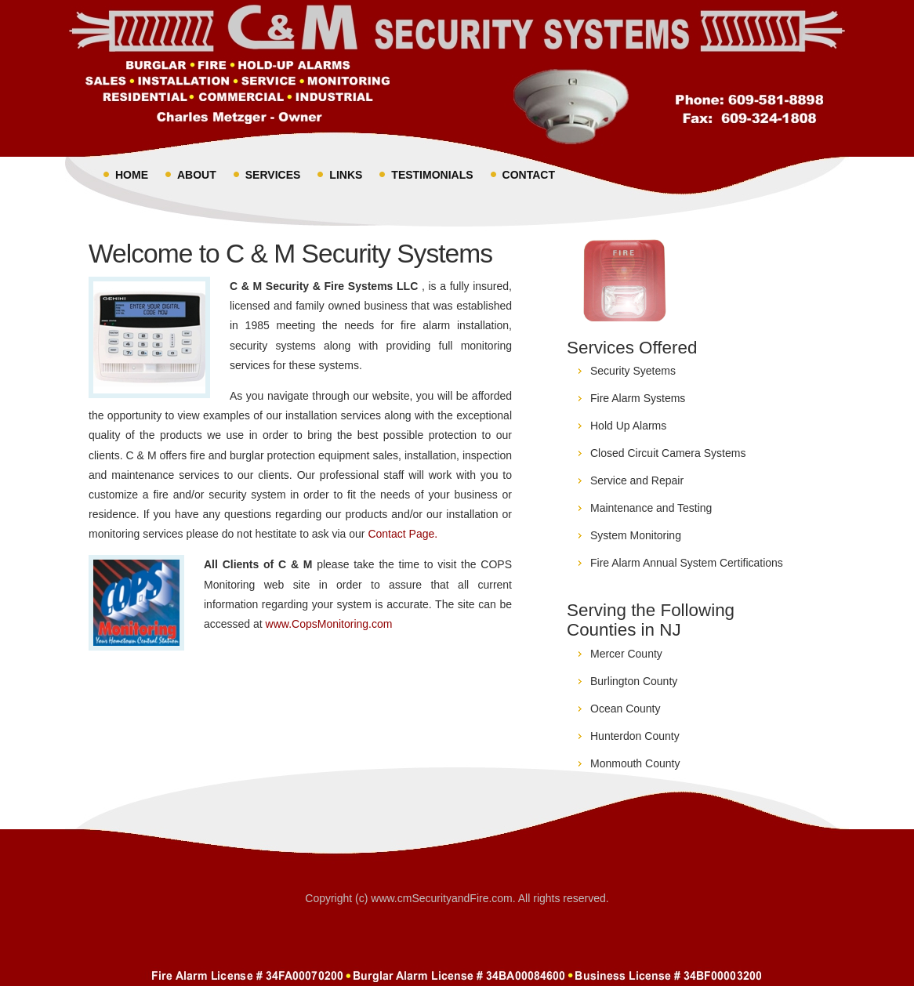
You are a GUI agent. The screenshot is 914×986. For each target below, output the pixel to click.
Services (273, 175)
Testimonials (432, 175)
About (196, 175)
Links (345, 175)
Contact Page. (402, 533)
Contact (528, 175)
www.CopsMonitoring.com (329, 624)
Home (131, 175)
